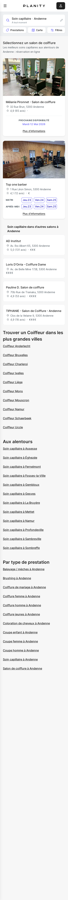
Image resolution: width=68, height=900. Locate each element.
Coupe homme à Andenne (21, 650)
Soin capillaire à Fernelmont (22, 466)
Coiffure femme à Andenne (21, 596)
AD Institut (13, 241)
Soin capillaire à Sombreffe (21, 548)
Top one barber (16, 184)
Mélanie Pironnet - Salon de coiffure (30, 102)
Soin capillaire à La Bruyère (21, 503)
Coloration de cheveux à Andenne (26, 623)
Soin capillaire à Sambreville (22, 539)
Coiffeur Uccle (13, 427)
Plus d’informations (34, 130)
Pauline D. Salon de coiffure (25, 287)
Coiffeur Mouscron (16, 400)
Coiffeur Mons (13, 391)
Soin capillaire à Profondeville (23, 530)
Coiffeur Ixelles (13, 373)
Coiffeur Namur (13, 409)
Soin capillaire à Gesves (19, 493)
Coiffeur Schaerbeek (17, 418)
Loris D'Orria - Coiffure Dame (26, 264)
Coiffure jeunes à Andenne (21, 614)
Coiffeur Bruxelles (15, 355)
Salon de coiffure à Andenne (22, 668)
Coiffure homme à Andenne (22, 605)
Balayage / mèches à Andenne (23, 569)
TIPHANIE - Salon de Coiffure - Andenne (33, 311)
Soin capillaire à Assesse (20, 448)
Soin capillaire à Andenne (20, 659)
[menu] (5, 6)
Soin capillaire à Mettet (18, 512)
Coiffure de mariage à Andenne (24, 587)
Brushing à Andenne (17, 578)
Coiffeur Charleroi (15, 364)
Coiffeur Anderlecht (16, 346)
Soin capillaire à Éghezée (20, 457)
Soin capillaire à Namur (18, 521)
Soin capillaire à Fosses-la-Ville (24, 475)
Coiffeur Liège (12, 382)
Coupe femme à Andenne (20, 641)
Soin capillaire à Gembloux (21, 484)
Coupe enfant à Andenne (20, 632)
